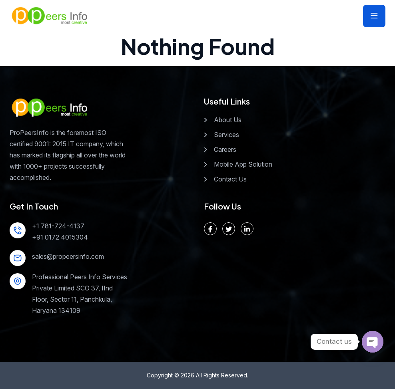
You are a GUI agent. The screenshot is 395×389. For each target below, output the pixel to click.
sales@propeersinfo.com (68, 256)
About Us (227, 120)
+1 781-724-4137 (58, 226)
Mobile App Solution (243, 164)
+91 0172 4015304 (60, 237)
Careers (225, 149)
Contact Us (230, 179)
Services (226, 135)
